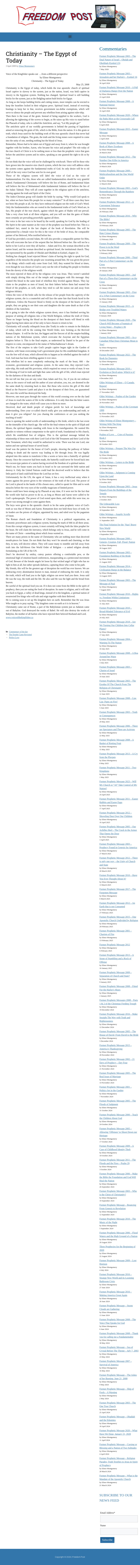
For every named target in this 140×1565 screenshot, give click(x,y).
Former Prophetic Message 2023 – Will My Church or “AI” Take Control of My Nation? (118, 785)
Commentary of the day (18, 632)
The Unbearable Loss (110, 504)
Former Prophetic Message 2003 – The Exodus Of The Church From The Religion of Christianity (118, 684)
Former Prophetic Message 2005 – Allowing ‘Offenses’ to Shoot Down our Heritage (118, 1132)
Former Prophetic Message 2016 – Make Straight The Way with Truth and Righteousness (119, 1017)
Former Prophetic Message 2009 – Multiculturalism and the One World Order (116, 174)
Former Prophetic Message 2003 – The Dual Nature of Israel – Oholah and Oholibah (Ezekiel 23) (118, 59)
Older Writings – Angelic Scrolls (115, 514)
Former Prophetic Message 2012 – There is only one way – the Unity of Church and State (119, 861)
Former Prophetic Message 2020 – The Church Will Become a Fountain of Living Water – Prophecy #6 (118, 323)
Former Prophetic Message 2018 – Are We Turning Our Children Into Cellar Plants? (118, 625)
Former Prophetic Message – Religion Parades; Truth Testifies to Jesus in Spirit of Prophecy (119, 1462)
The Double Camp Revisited (20, 635)
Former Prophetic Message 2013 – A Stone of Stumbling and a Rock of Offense (117, 958)
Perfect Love (14, 637)
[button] (70, 36)
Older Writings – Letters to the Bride (117, 462)
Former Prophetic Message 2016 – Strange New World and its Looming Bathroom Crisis (117, 1278)
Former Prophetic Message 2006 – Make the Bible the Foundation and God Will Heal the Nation (119, 1177)
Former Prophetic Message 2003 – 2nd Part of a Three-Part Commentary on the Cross (118, 278)
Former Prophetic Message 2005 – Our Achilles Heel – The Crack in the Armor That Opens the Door (118, 830)
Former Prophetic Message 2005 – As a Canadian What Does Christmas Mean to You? (119, 341)
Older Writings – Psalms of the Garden (118, 396)
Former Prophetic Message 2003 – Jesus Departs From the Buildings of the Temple (118, 490)
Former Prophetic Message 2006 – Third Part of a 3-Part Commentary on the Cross (119, 261)
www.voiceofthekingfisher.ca (19, 617)
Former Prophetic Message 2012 (115, 944)
